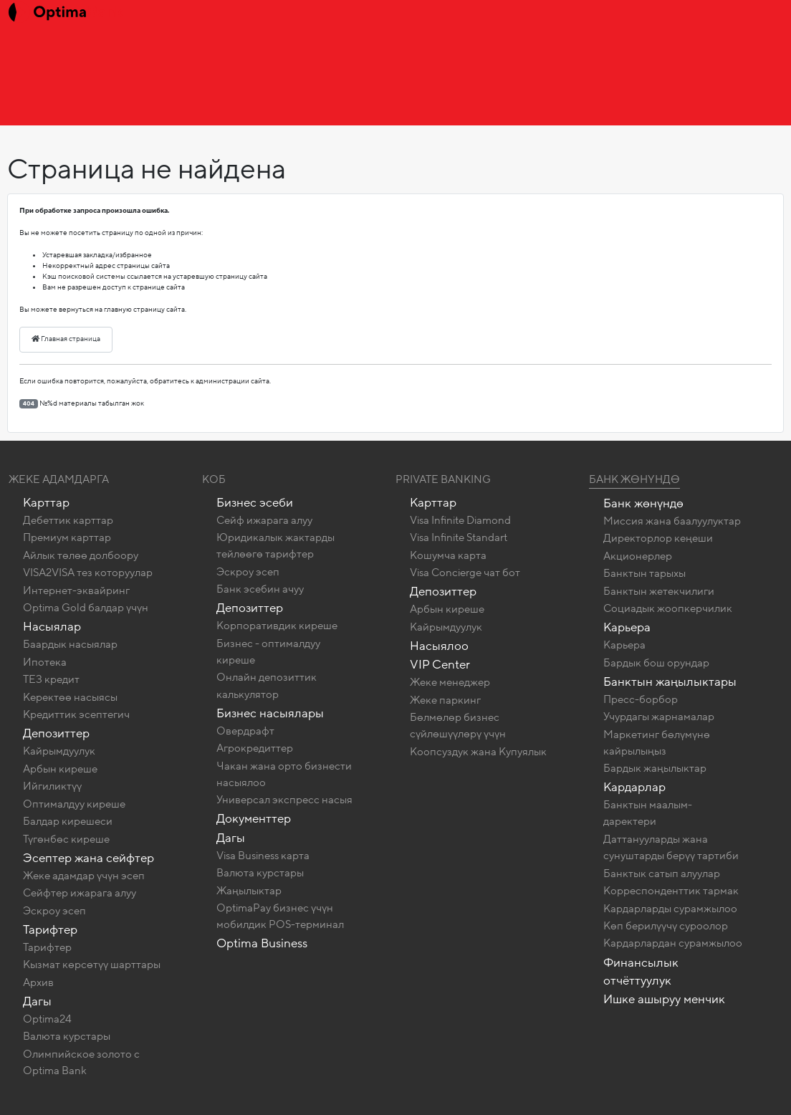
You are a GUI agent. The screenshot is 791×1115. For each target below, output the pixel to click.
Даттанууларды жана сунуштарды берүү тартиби (671, 847)
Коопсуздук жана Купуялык (478, 752)
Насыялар (52, 626)
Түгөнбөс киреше (66, 839)
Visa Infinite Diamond (460, 520)
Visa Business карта (263, 855)
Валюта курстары (66, 1036)
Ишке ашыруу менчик (664, 999)
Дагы (37, 1001)
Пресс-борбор (640, 699)
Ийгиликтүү (52, 786)
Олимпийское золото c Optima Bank (81, 1062)
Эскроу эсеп (54, 911)
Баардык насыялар (70, 644)
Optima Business (261, 943)
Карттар (46, 502)
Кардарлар (634, 787)
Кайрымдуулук (59, 751)
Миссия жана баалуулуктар (672, 521)
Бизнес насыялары (270, 713)
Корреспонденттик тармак (671, 891)
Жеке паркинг (445, 700)
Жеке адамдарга (59, 479)
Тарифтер (50, 930)
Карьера (627, 627)
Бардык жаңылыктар (654, 768)
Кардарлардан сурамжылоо (672, 943)
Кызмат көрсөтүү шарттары (91, 964)
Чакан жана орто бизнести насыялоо (284, 774)
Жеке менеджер (450, 682)
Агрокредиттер (254, 748)
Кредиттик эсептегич (76, 714)
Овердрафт (245, 731)
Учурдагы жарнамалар (658, 716)
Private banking (443, 479)
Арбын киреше (60, 769)
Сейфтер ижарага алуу (79, 893)
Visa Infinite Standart (458, 537)
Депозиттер (56, 733)
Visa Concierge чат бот (465, 572)
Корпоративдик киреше (276, 625)
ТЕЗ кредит (51, 679)
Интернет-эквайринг (76, 590)
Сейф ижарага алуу (264, 520)
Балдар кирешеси (67, 821)
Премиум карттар (67, 537)
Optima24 (47, 1019)
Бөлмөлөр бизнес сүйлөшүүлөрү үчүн (458, 725)
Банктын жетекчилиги (658, 591)
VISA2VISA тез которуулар (88, 572)
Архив (38, 982)
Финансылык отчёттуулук (641, 971)
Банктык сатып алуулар (661, 873)
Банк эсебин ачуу (260, 589)
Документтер (253, 818)
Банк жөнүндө (634, 479)
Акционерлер (637, 556)
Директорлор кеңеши (658, 538)
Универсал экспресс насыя (284, 800)
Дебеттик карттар (68, 520)
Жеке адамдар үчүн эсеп (84, 875)
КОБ (214, 479)
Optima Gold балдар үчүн (85, 607)
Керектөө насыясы (70, 697)
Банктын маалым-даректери (647, 813)
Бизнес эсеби (254, 502)
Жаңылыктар (249, 891)
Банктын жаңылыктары (670, 682)
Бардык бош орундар (656, 663)
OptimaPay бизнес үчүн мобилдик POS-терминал (280, 916)
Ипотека (45, 662)
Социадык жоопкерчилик (667, 608)
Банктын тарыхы (644, 573)
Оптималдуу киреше (74, 804)
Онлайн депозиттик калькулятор (266, 685)
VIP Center (440, 664)
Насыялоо (439, 646)
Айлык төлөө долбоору (80, 555)
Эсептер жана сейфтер (88, 858)
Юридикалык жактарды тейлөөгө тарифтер (275, 545)
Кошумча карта (448, 555)
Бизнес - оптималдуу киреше (268, 651)
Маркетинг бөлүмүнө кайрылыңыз (656, 742)
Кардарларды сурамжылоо (670, 908)
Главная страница (66, 339)
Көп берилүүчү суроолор (665, 926)
